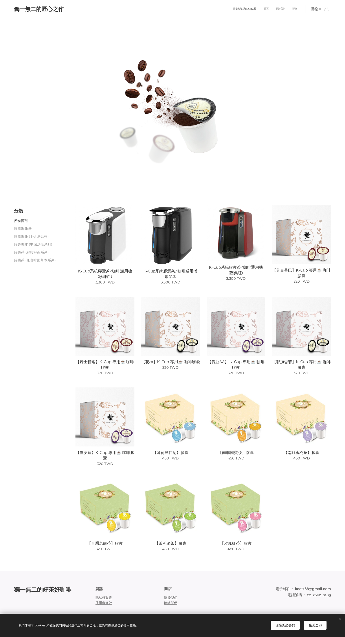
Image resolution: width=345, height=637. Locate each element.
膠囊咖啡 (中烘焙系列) (31, 237)
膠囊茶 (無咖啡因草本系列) (34, 260)
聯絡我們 (170, 603)
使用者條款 (103, 603)
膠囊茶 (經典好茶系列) (31, 252)
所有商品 (21, 221)
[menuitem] (277, 9)
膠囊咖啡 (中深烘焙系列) (33, 244)
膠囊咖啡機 (23, 229)
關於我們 (170, 597)
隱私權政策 (103, 597)
